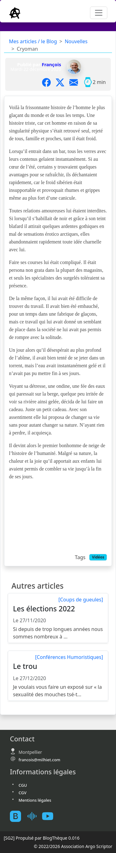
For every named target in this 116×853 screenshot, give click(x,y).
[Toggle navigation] (98, 13)
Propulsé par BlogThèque (41, 838)
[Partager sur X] (62, 82)
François (51, 64)
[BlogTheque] (18, 816)
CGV (22, 792)
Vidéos (98, 557)
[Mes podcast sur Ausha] (34, 816)
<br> (58, 513)
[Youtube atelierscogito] (50, 816)
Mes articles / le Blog (33, 41)
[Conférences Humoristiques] (69, 657)
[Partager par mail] (76, 82)
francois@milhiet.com (39, 760)
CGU (23, 785)
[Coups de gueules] (80, 599)
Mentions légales (35, 800)
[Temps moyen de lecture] (88, 82)
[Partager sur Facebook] (49, 82)
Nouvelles (76, 41)
